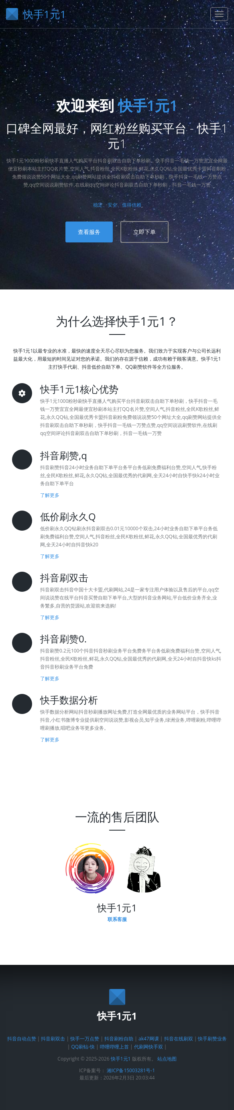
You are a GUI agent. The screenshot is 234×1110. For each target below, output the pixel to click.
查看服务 (89, 232)
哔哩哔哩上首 (114, 1046)
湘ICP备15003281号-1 (131, 1070)
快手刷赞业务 (212, 1038)
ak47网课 (148, 1038)
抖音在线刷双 (178, 1038)
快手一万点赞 (84, 1038)
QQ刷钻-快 (83, 1046)
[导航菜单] (219, 14)
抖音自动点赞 (21, 1038)
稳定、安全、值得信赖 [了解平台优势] (117, 204)
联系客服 (117, 919)
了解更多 (49, 495)
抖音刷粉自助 (118, 1038)
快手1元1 (148, 105)
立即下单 (144, 232)
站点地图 (167, 1058)
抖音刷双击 (53, 1038)
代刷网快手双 (148, 1046)
